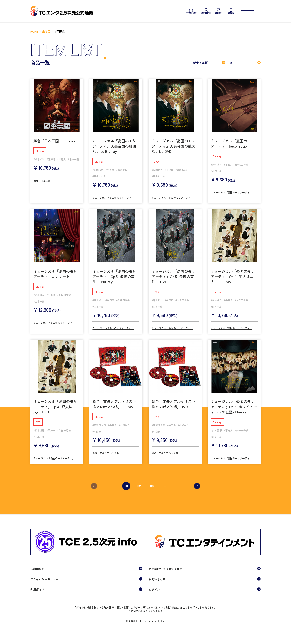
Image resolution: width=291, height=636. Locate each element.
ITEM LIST (191, 12)
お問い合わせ (157, 578)
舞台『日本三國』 (43, 180)
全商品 (46, 31)
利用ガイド (37, 588)
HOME (34, 31)
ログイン (154, 588)
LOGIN (230, 11)
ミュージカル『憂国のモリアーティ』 (113, 197)
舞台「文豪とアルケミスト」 (108, 452)
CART (218, 11)
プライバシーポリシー (44, 578)
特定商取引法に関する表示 (165, 568)
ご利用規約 (37, 568)
